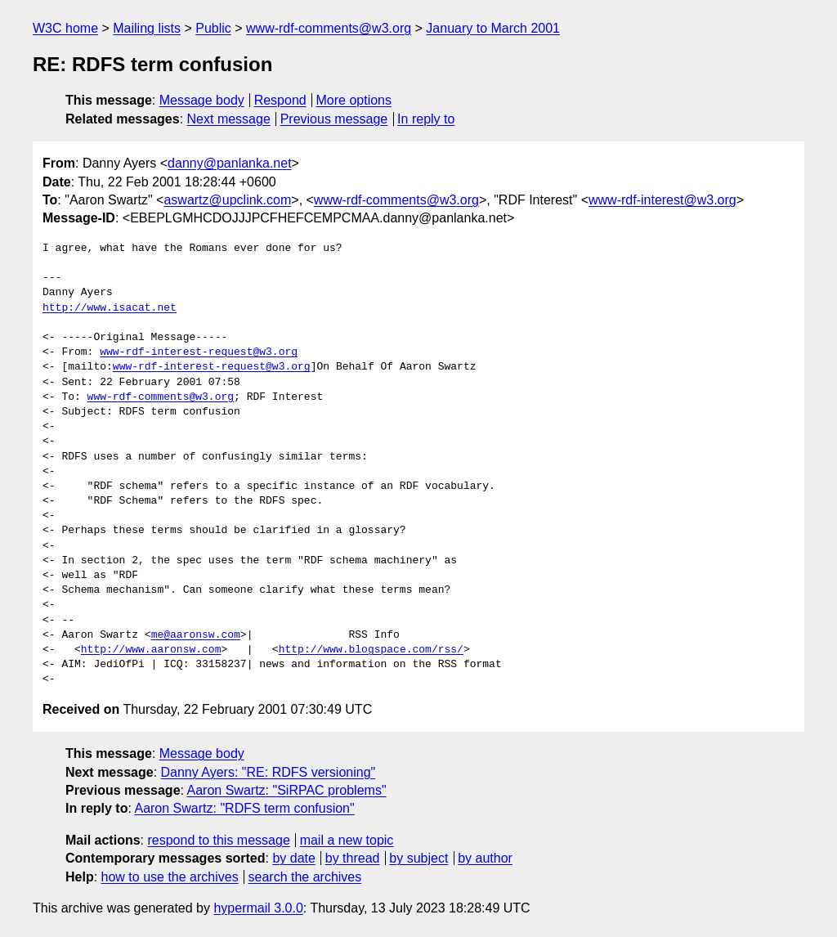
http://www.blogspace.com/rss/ (371, 650)
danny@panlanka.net (229, 163)
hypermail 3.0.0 (257, 908)
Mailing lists (147, 28)
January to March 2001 (493, 28)
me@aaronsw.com (195, 635)
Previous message (334, 119)
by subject (418, 858)
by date (293, 858)
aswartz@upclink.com (227, 200)
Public (213, 28)
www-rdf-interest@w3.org (662, 200)
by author (485, 858)
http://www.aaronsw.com (151, 650)
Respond (280, 100)
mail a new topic (347, 840)
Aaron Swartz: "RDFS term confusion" (244, 808)
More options (354, 100)
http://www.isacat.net (110, 308)
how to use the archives (170, 877)
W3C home (65, 28)
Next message (229, 119)
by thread (352, 858)
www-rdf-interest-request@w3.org (199, 352)
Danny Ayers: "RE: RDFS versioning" (268, 772)
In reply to (425, 119)
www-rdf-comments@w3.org (328, 28)
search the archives (305, 877)
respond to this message (218, 840)
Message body (201, 100)
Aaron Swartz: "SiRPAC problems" (287, 790)
